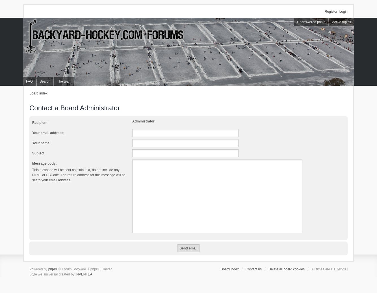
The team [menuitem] (64, 81)
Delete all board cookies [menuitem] (286, 269)
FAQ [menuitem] (29, 81)
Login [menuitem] (343, 12)
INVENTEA (83, 274)
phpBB (53, 269)
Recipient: (40, 123)
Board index (38, 93)
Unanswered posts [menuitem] (311, 22)
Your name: (41, 143)
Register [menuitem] (331, 12)
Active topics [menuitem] (341, 22)
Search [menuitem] (45, 81)
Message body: (44, 163)
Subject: (39, 153)
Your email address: (48, 133)
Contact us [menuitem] (254, 269)
